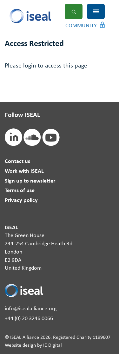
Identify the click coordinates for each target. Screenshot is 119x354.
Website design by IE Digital (33, 345)
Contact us (17, 161)
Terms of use (20, 191)
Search (74, 11)
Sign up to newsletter (30, 181)
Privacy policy (21, 200)
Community (81, 26)
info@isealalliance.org (30, 309)
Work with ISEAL (24, 171)
